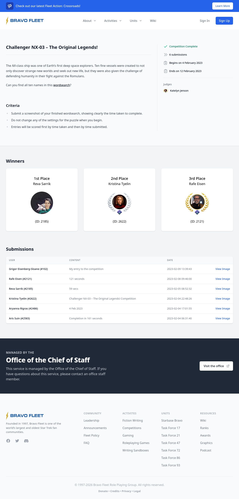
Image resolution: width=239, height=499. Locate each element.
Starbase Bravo (171, 420)
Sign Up (224, 21)
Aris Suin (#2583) (19, 318)
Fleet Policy (91, 435)
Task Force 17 (170, 428)
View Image (222, 269)
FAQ (86, 443)
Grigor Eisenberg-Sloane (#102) (28, 269)
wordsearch (61, 85)
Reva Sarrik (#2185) (21, 288)
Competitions (131, 428)
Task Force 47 (170, 443)
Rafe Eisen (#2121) (20, 279)
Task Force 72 (170, 450)
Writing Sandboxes (135, 450)
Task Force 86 (170, 458)
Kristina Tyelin (119, 184)
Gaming (128, 435)
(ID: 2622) (119, 221)
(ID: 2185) (42, 221)
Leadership (91, 420)
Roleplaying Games (135, 443)
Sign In (205, 21)
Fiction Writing (132, 420)
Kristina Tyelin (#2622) (23, 298)
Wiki (153, 21)
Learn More (222, 6)
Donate (103, 491)
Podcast (205, 450)
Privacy (126, 491)
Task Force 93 (170, 465)
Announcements (95, 428)
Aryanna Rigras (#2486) (23, 308)
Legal (137, 491)
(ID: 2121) (197, 221)
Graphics (206, 443)
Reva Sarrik (42, 184)
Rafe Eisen (197, 184)
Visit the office (217, 366)
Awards (205, 435)
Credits (114, 491)
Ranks (204, 428)
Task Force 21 (170, 435)
